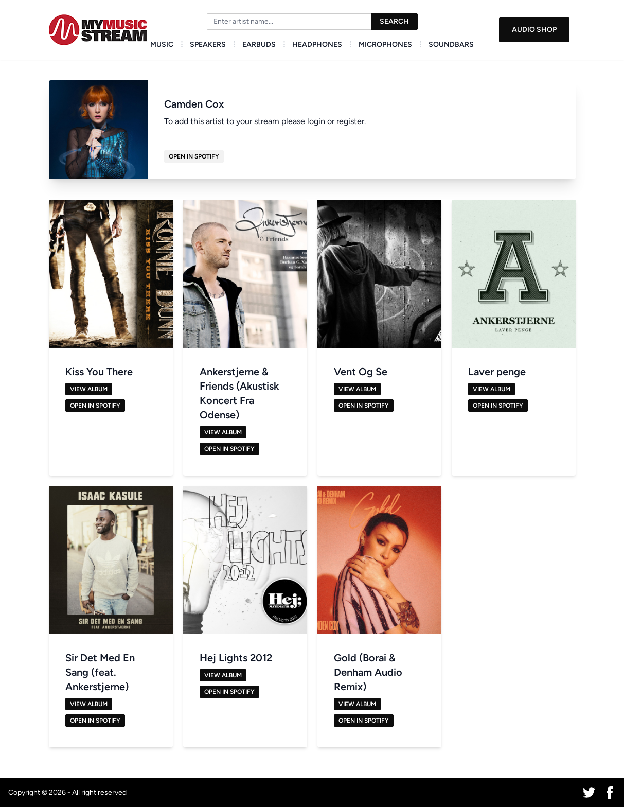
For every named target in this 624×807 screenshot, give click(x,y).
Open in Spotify (194, 156)
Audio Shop (534, 29)
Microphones (385, 44)
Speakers (208, 44)
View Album (89, 389)
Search (394, 21)
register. (351, 121)
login (316, 121)
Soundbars (451, 44)
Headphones (317, 44)
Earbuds (259, 44)
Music (161, 44)
